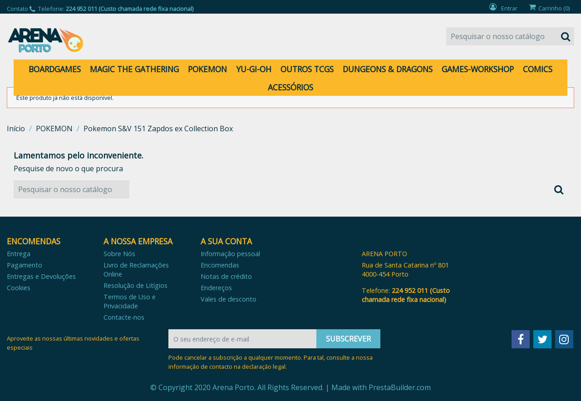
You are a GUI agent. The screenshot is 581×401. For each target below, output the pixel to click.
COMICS (537, 69)
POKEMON (207, 69)
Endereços (216, 287)
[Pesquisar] (510, 36)
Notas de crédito (226, 276)
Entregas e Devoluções (41, 276)
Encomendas (220, 265)
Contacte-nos (123, 317)
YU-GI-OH (253, 69)
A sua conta (226, 241)
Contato (17, 9)
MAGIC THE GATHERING (134, 69)
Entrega (18, 253)
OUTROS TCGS (307, 69)
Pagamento (24, 265)
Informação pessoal (230, 253)
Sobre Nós (119, 253)
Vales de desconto (228, 299)
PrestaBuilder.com (400, 387)
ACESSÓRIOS (290, 87)
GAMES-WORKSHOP (478, 69)
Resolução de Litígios (135, 285)
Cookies (18, 287)
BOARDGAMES (55, 69)
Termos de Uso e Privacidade (129, 301)
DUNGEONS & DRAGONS (388, 69)
